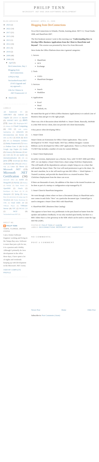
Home (63, 310)
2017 (8, 32)
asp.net (24, 117)
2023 (8, 25)
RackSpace (6, 191)
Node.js (25, 182)
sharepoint (77, 227)
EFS (8, 141)
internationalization (10, 158)
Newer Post (35, 310)
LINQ (16, 164)
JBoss (25, 161)
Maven (21, 167)
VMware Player (9, 206)
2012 (8, 44)
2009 (8, 55)
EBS (4, 138)
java (5, 160)
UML (5, 203)
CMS (10, 129)
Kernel (8, 164)
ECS (25, 138)
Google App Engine (10, 149)
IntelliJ (22, 155)
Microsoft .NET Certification (15, 174)
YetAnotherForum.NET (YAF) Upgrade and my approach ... (17, 83)
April (11, 63)
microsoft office (8, 180)
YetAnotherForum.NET (10, 214)
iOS (23, 158)
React (16, 191)
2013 (8, 40)
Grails (25, 149)
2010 (8, 52)
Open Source (20, 185)
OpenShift (6, 188)
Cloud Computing (20, 126)
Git (23, 146)
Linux (13, 167)
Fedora (25, 143)
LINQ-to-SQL (13, 76)
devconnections (47, 227)
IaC (26, 152)
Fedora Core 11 (12, 146)
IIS (15, 155)
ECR (18, 138)
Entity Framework (13, 143)
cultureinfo (20, 132)
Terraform (6, 200)
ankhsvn (15, 117)
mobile (21, 180)
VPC (14, 209)
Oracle (20, 188)
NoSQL (9, 185)
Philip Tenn (49, 7)
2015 (8, 36)
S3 (23, 191)
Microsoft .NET (63, 227)
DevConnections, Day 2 (17, 66)
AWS (24, 120)
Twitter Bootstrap (19, 200)
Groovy (9, 152)
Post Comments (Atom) (51, 315)
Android (20, 115)
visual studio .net (17, 203)
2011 (8, 48)
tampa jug (22, 197)
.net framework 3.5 (12, 112)
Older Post (91, 310)
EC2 (11, 138)
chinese (8, 126)
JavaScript (16, 161)
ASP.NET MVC (12, 120)
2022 (8, 28)
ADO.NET (7, 114)
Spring (17, 194)
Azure (10, 123)
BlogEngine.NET (22, 123)
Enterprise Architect (20, 141)
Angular (6, 118)
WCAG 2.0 (23, 209)
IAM (8, 155)
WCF (15, 211)
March (11, 98)
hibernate (19, 152)
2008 (8, 59)
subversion (12, 197)
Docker (21, 135)
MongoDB (7, 183)
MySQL (17, 183)
